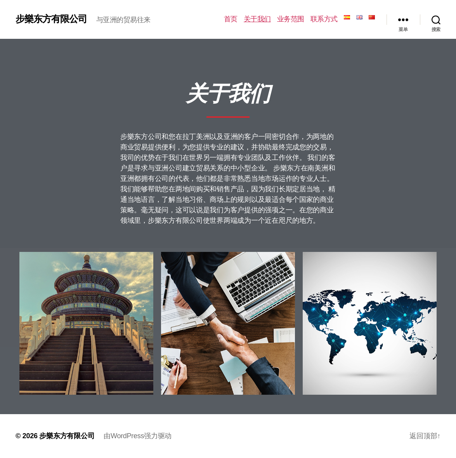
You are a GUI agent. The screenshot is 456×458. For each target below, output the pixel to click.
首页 (231, 19)
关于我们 (257, 19)
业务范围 (290, 19)
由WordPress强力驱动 (138, 436)
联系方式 (324, 19)
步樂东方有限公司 (51, 19)
